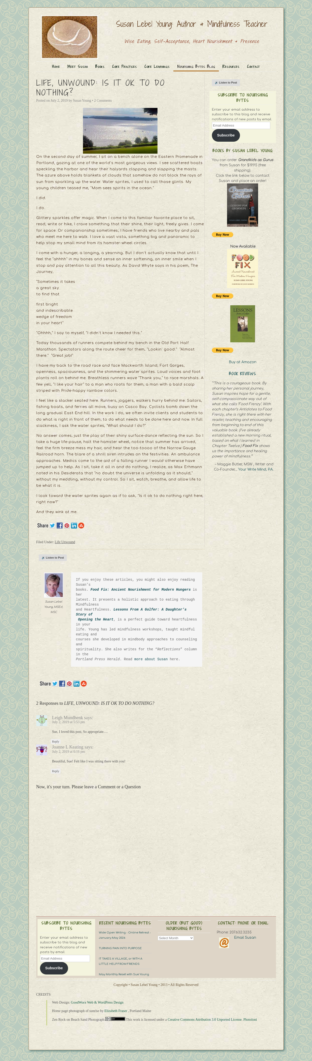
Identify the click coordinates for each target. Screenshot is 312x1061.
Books (100, 66)
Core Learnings (157, 66)
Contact (253, 66)
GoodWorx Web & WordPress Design (97, 1002)
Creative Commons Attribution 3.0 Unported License (205, 1019)
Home (56, 66)
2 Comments (103, 100)
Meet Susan (77, 66)
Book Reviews (242, 373)
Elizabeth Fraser (115, 1011)
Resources (231, 66)
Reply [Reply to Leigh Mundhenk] (55, 741)
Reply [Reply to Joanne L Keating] (55, 771)
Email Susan (245, 937)
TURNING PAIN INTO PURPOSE (120, 948)
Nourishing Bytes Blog (196, 66)
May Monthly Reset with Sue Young (124, 974)
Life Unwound (65, 542)
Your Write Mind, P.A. (255, 469)
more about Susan (152, 659)
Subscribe (226, 135)
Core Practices (124, 66)
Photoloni (250, 1019)
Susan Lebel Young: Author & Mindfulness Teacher (192, 24)
